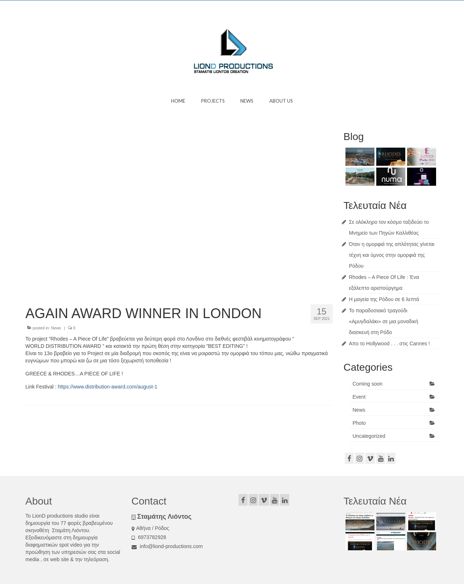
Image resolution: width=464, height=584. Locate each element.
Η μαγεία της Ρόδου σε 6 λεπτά (384, 299)
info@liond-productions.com (167, 546)
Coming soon (368, 384)
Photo (359, 423)
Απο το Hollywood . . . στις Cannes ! (389, 343)
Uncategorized (369, 436)
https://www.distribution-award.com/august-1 (107, 387)
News (56, 328)
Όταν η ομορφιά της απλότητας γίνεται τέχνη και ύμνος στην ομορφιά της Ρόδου (392, 255)
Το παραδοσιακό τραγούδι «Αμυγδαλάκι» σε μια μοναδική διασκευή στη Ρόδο (383, 321)
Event (359, 397)
